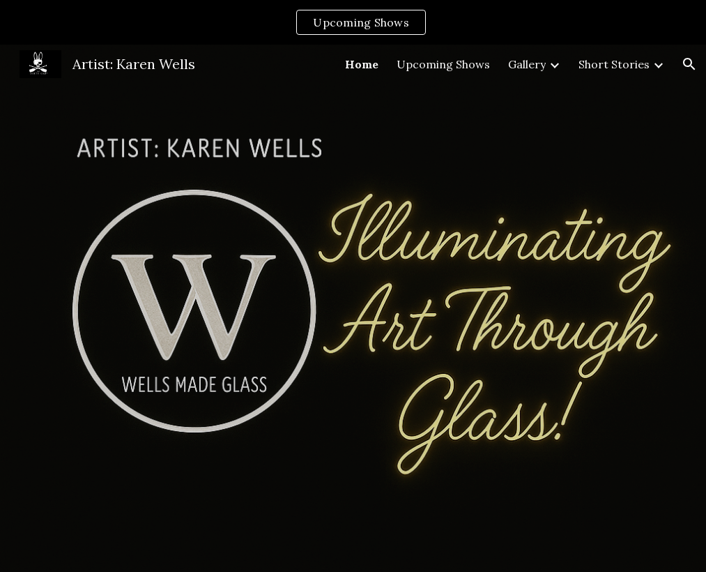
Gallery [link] (527, 64)
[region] (353, 22)
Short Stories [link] (614, 64)
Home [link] (361, 64)
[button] (689, 64)
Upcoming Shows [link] (443, 64)
